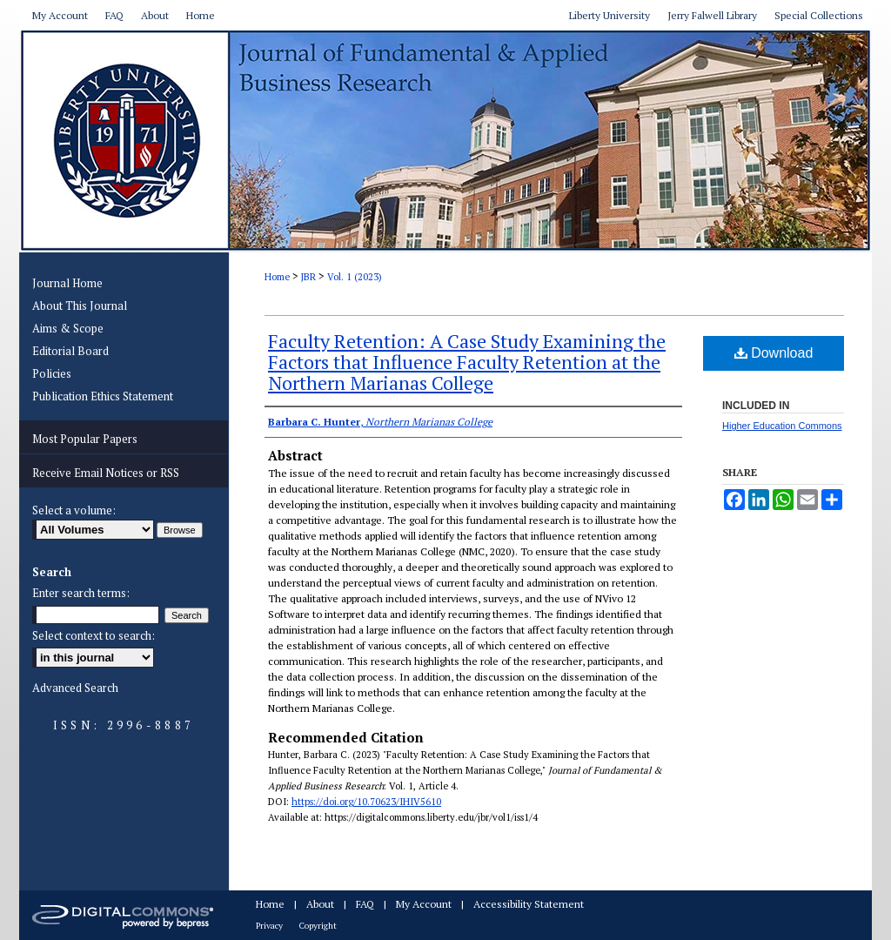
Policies (51, 373)
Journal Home (67, 283)
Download (774, 353)
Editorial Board (70, 351)
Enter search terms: (81, 593)
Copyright (318, 925)
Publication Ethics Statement (102, 396)
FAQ (365, 903)
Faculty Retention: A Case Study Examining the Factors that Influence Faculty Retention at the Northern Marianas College (467, 361)
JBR (308, 277)
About (320, 903)
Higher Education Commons (782, 425)
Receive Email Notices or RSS (105, 472)
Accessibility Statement (528, 903)
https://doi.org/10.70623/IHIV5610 (366, 802)
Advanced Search (75, 687)
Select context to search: (93, 635)
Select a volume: (74, 510)
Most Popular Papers (84, 438)
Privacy (269, 925)
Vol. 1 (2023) (354, 277)
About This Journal (79, 305)
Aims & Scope (68, 328)
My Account (424, 903)
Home (277, 277)
